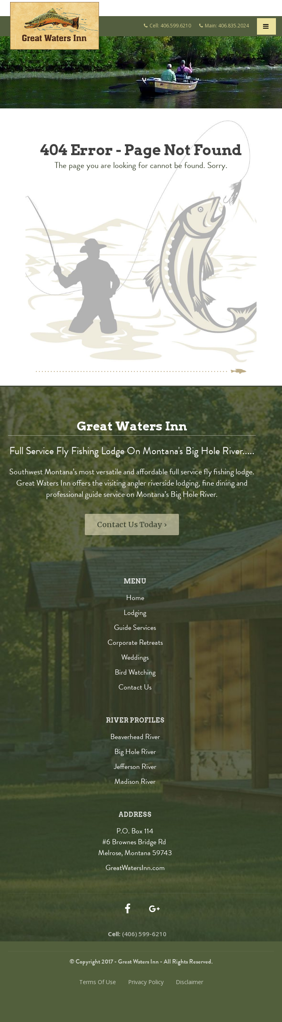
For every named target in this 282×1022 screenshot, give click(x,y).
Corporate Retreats (135, 642)
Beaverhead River (135, 736)
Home (135, 597)
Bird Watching (135, 672)
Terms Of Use (97, 982)
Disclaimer (189, 982)
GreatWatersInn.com (135, 867)
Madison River (135, 781)
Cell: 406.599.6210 (170, 25)
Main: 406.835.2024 (227, 25)
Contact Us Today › (132, 524)
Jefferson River (135, 766)
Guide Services (135, 627)
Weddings (135, 657)
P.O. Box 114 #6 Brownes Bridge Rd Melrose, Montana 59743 (135, 841)
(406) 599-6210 (137, 934)
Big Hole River (135, 751)
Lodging (135, 612)
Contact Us (135, 686)
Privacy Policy (146, 982)
